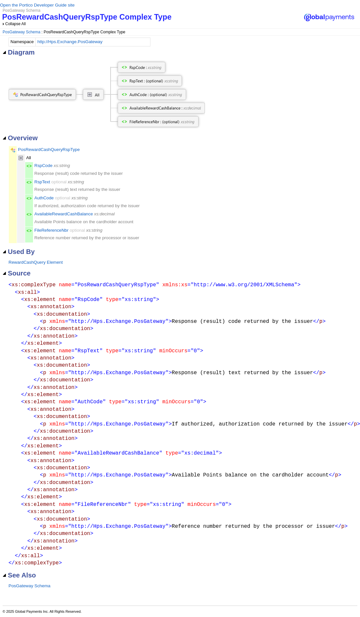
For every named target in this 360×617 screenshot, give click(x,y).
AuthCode (44, 197)
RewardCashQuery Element (36, 262)
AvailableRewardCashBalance (63, 213)
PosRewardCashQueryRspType (49, 149)
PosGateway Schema (21, 32)
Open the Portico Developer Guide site (37, 5)
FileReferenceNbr (51, 230)
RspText (42, 181)
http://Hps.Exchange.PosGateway (69, 41)
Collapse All (15, 24)
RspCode (43, 165)
